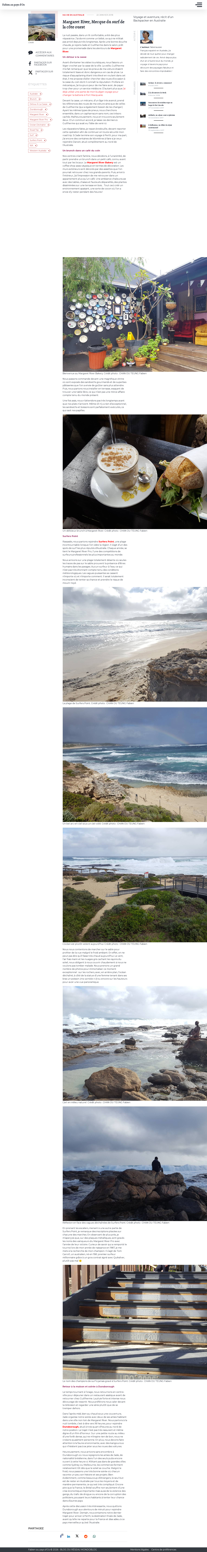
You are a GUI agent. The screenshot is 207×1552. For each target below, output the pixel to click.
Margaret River (37, 114)
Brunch (33, 99)
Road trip (34, 130)
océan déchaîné (38, 125)
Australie (34, 94)
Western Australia (38, 150)
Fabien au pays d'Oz (13, 5)
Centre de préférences (163, 1549)
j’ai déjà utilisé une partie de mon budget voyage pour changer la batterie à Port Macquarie (94, 91)
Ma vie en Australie (73, 15)
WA (31, 145)
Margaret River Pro (39, 119)
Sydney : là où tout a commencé (160, 83)
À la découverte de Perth (157, 93)
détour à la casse (38, 104)
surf (32, 135)
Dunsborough (36, 109)
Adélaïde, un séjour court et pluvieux (161, 115)
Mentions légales (139, 1549)
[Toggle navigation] (198, 5)
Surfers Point (36, 140)
